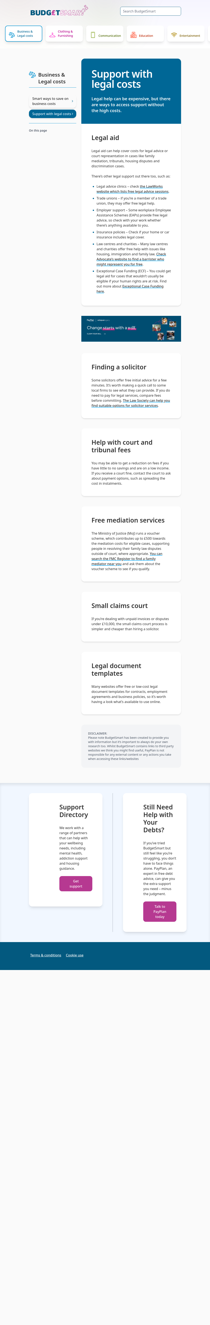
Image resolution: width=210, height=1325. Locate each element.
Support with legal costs (52, 113)
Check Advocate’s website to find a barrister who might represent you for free (131, 259)
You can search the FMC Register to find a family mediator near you (126, 558)
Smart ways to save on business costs (52, 101)
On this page (38, 130)
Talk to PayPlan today (159, 911)
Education (142, 35)
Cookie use (74, 955)
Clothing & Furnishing (61, 33)
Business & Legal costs (21, 33)
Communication (105, 35)
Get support (76, 884)
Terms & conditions (45, 955)
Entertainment (185, 35)
